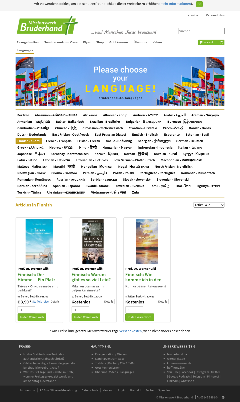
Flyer (87, 42)
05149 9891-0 (209, 397)
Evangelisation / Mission (111, 354)
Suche (150, 390)
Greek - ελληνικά (30, 147)
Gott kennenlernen (107, 368)
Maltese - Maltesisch (32, 166)
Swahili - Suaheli (98, 186)
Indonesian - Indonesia (155, 147)
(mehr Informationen (175, 3)
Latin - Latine (27, 160)
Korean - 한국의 (136, 154)
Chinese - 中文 (66, 128)
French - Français (59, 141)
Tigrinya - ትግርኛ (208, 186)
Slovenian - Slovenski (172, 179)
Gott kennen (118, 42)
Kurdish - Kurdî (165, 154)
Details (55, 301)
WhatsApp (187, 381)
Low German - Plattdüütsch (134, 160)
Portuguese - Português (157, 173)
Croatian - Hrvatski (143, 128)
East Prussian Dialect (110, 134)
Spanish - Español (66, 186)
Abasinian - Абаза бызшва (56, 115)
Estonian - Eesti (197, 134)
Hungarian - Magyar (117, 147)
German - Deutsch (189, 141)
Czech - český (173, 128)
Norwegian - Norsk (31, 173)
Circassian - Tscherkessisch (102, 128)
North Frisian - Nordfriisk (173, 166)
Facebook (187, 372)
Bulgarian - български (144, 121)
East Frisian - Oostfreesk (70, 134)
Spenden (164, 390)
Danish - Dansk (200, 128)
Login (122, 390)
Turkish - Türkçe (29, 192)
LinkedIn (173, 381)
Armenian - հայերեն (33, 121)
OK (199, 4)
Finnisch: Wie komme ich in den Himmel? (143, 279)
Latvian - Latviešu (56, 160)
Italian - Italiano (190, 147)
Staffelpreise (40, 301)
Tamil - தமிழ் (159, 186)
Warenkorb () (211, 42)
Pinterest (213, 376)
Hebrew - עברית (61, 147)
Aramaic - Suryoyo (205, 115)
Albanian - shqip (115, 115)
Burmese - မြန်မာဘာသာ (184, 121)
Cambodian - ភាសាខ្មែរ (33, 128)
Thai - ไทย (182, 186)
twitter (215, 372)
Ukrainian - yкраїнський (66, 192)
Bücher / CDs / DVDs (121, 363)
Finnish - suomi (28, 141)
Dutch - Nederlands (31, 134)
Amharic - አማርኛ (145, 115)
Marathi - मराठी (64, 166)
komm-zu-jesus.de (179, 363)
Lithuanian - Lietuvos (92, 160)
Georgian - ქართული (154, 141)
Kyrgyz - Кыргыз (196, 154)
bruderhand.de (177, 354)
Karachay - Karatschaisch (70, 154)
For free (23, 115)
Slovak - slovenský (137, 179)
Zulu (135, 192)
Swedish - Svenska (130, 186)
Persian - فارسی (95, 173)
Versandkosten (130, 331)
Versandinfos (215, 15)
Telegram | (200, 376)
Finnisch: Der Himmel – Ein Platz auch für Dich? (36, 279)
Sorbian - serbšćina (32, 186)
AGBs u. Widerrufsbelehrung (58, 390)
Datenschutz (90, 390)
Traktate (101, 363)
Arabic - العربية (175, 115)
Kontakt (135, 390)
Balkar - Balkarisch (70, 121)
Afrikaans (90, 115)
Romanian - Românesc (34, 179)
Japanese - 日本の (31, 154)
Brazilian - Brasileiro (105, 121)
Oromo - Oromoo (64, 173)
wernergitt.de (176, 359)
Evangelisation (28, 42)
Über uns (140, 42)
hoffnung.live (176, 368)
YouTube (173, 372)
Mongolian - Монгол (96, 166)
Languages (25, 50)
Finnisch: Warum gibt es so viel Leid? (91, 277)
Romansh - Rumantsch (198, 173)
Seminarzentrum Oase (61, 42)
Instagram (202, 372)
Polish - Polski (123, 173)
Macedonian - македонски (181, 160)
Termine (192, 15)
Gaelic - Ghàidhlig (119, 141)
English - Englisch (145, 134)
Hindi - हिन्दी (88, 147)
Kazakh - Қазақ (106, 154)
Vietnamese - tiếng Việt (108, 192)
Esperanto (172, 134)
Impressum (27, 390)
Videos (157, 42)
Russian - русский (70, 179)
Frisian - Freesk (88, 141)
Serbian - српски (104, 179)
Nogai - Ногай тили (133, 166)
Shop (100, 42)
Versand (108, 390)
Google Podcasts (179, 376)
